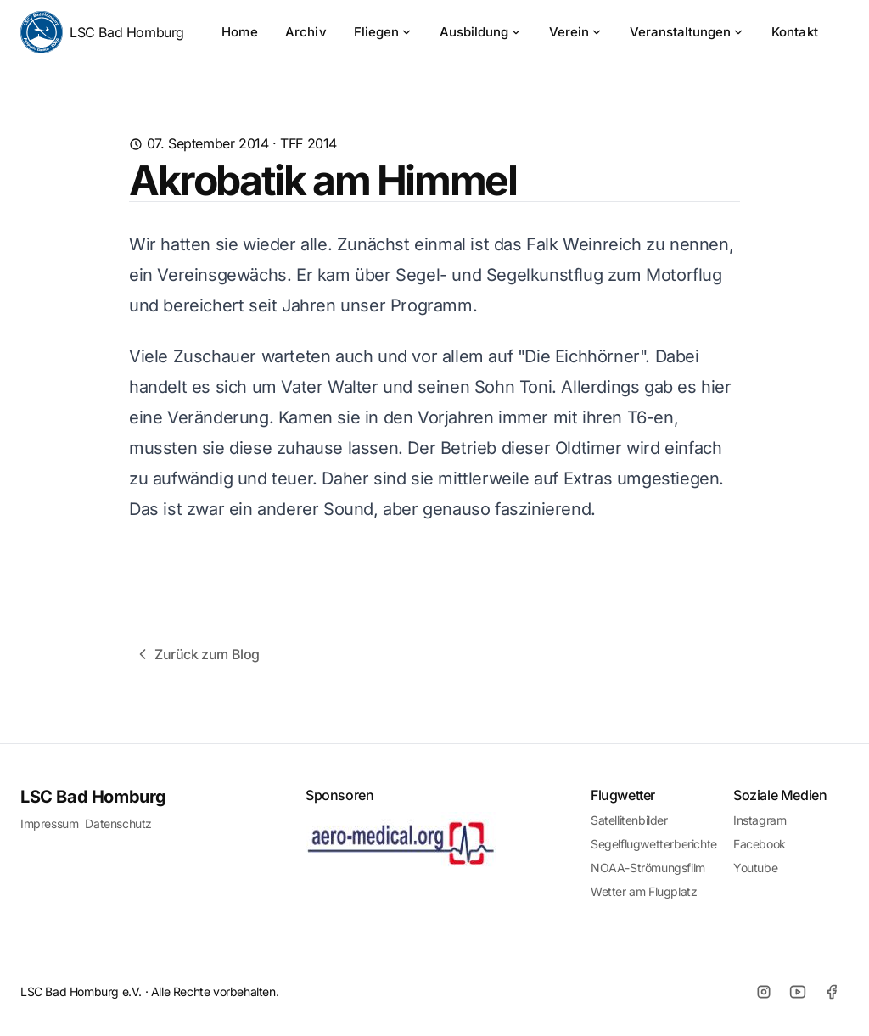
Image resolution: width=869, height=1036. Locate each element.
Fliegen (383, 32)
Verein (576, 32)
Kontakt (794, 32)
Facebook (759, 844)
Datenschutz (118, 823)
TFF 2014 (308, 143)
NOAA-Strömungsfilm (648, 867)
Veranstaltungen (687, 32)
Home (239, 32)
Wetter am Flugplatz (644, 891)
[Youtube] (798, 992)
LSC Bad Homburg (102, 32)
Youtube (755, 867)
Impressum (49, 823)
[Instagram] (764, 992)
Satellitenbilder (629, 820)
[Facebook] (832, 992)
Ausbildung (481, 32)
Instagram (759, 820)
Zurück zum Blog (197, 654)
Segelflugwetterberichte (654, 844)
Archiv (306, 32)
